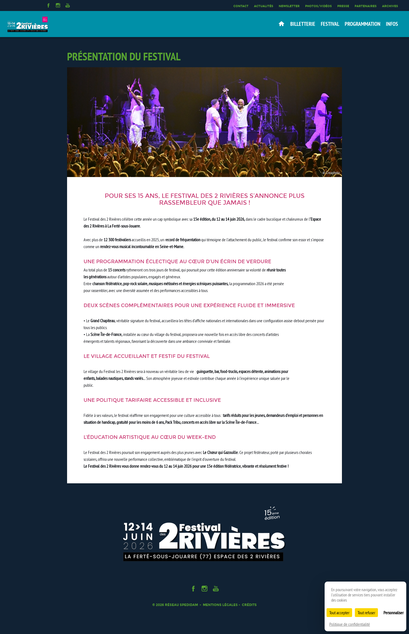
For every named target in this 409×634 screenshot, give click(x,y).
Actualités (263, 6)
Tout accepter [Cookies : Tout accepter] (339, 612)
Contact (240, 6)
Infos (392, 23)
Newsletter (289, 6)
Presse (343, 6)
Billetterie (302, 23)
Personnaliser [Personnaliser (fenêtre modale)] (393, 612)
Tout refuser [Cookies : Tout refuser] (366, 612)
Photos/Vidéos (318, 6)
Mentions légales (220, 605)
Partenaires (366, 6)
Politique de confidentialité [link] (349, 624)
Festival (330, 23)
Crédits (249, 605)
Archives (390, 6)
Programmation (362, 23)
